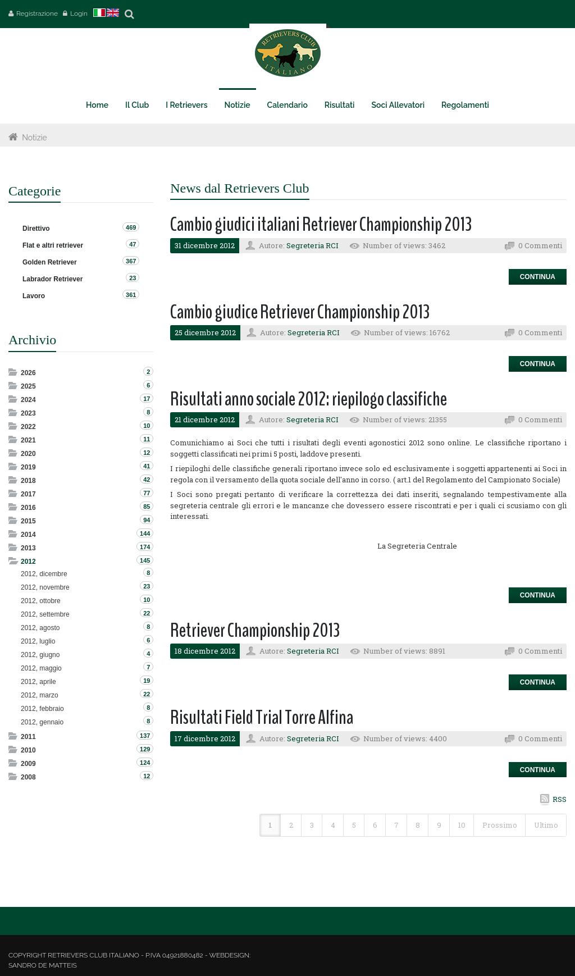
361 (131, 294)
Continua (537, 277)
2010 (28, 750)
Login (79, 13)
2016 (28, 508)
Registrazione (37, 13)
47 (132, 244)
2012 (28, 561)
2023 (28, 413)
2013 (28, 548)
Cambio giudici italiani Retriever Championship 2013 (321, 224)
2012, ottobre (41, 601)
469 (131, 227)
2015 (28, 521)
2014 (28, 535)
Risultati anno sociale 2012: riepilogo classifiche (308, 399)
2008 (28, 777)
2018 (28, 481)
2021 (28, 440)
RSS (560, 799)
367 (131, 261)
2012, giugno (40, 655)
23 (132, 278)
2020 (28, 454)
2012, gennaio (42, 722)
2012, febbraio (42, 709)
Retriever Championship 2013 (255, 630)
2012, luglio (38, 641)
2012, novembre (45, 587)
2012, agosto (40, 628)
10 (462, 825)
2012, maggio (41, 668)
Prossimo (499, 825)
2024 (28, 400)
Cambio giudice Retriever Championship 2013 (300, 312)
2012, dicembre (44, 574)
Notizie (34, 137)
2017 (28, 494)
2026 (28, 373)
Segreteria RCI (312, 245)
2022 (28, 427)
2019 (28, 467)
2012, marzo (39, 695)
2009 (28, 764)
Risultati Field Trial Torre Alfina (261, 717)
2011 (28, 737)
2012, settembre (45, 614)
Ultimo (546, 825)
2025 (28, 386)
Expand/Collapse (13, 372)
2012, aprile (38, 682)
